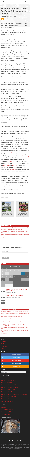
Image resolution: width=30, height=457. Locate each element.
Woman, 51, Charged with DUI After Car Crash (9, 237)
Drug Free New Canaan (7, 401)
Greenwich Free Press (7, 409)
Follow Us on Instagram (11, 363)
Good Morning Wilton (6, 412)
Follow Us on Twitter (10, 357)
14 (19, 276)
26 (2, 270)
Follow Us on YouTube (11, 360)
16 (27, 276)
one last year (13, 169)
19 (10, 279)
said (24, 146)
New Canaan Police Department (9, 387)
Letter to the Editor (4, 333)
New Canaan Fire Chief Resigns (6, 318)
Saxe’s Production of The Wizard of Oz (14, 295)
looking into (11, 152)
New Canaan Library (6, 382)
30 (19, 270)
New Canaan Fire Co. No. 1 (8, 389)
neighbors (14, 165)
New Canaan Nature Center (8, 396)
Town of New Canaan (7, 378)
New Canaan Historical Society (9, 399)
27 (6, 270)
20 (14, 279)
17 (2, 279)
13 (14, 276)
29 (14, 270)
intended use (11, 161)
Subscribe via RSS (10, 366)
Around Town (12, 197)
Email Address (15, 251)
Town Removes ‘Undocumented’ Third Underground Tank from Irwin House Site (14, 227)
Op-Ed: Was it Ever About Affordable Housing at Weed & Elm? (11, 229)
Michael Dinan (5, 16)
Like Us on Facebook (11, 354)
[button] (25, 1)
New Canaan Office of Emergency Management (14, 394)
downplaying (25, 156)
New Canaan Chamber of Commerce (11, 385)
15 (23, 276)
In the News (4, 346)
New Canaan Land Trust (7, 392)
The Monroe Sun (5, 414)
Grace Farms (6, 165)
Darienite (3, 407)
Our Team (3, 344)
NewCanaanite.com (5, 1)
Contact (3, 348)
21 (19, 279)
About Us (3, 341)
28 (10, 270)
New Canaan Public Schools (8, 380)
